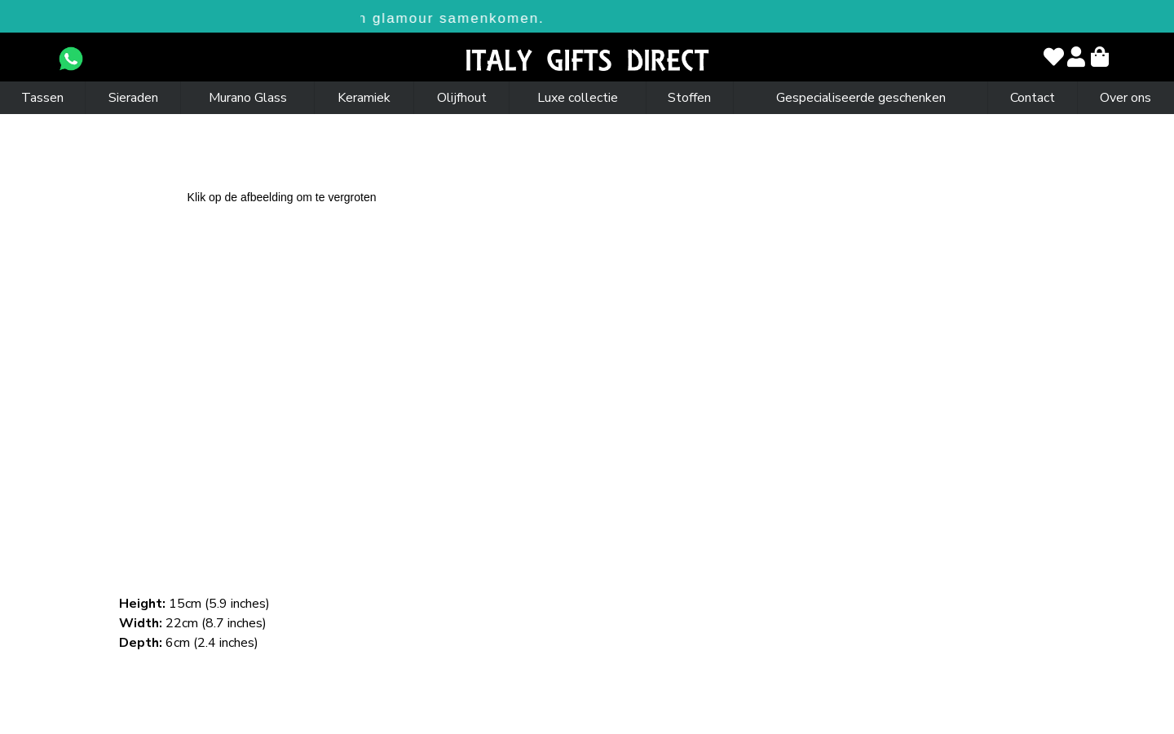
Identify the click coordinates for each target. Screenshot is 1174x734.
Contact (1032, 98)
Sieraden (133, 98)
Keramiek (364, 98)
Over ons (1125, 98)
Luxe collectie (577, 98)
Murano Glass (248, 98)
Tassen (42, 98)
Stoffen (689, 98)
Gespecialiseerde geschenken (861, 98)
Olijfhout (462, 98)
